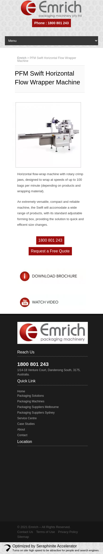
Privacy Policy (68, 532)
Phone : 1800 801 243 (51, 23)
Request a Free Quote (50, 251)
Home (21, 391)
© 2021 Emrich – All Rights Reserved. (44, 527)
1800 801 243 (50, 240)
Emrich (21, 58)
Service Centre (27, 418)
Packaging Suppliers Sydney (36, 412)
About (21, 429)
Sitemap (23, 537)
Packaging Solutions (30, 395)
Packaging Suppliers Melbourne (38, 407)
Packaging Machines (31, 401)
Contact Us (25, 532)
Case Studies (26, 424)
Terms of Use (45, 532)
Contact (22, 435)
